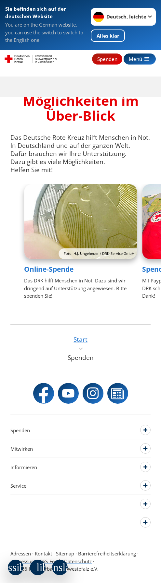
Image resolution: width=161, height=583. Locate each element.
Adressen (20, 553)
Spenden (107, 59)
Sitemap (65, 553)
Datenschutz (78, 561)
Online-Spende (49, 269)
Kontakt (43, 553)
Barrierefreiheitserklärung (107, 553)
